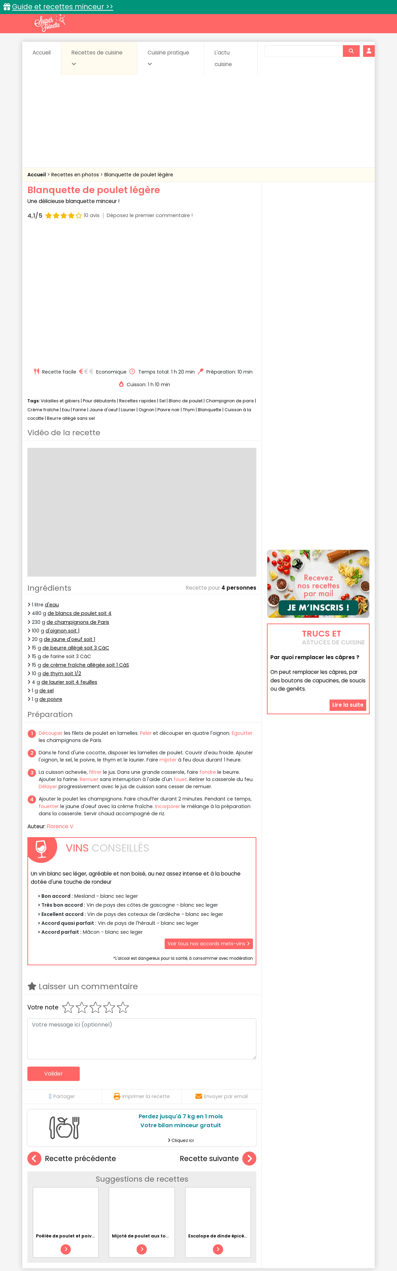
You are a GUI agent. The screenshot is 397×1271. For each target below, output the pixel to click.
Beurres (120, 1177)
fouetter (49, 676)
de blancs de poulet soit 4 (80, 483)
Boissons (150, 1177)
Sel (162, 271)
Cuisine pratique (168, 58)
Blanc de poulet (186, 271)
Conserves (250, 1177)
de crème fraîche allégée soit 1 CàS (85, 534)
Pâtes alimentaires (62, 1191)
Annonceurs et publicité (62, 1244)
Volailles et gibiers (60, 271)
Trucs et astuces (294, 1163)
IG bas (252, 1184)
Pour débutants (99, 271)
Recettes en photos (75, 174)
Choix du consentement (278, 1251)
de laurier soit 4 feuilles (69, 552)
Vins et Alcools (308, 1191)
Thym (189, 279)
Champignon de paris (230, 271)
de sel (46, 560)
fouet (180, 649)
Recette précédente (71, 1029)
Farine (79, 279)
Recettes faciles (105, 1163)
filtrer (95, 642)
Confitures (214, 1177)
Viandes (271, 1191)
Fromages (222, 1184)
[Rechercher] (351, 51)
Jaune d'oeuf (103, 279)
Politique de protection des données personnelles (184, 1251)
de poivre (50, 569)
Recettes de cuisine (97, 58)
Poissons (104, 1191)
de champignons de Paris (78, 491)
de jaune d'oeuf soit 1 (69, 509)
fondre (208, 642)
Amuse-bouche (82, 1177)
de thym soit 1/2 (61, 543)
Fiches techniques (233, 1163)
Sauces (160, 1191)
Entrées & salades (87, 1184)
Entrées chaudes (136, 1184)
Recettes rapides (137, 271)
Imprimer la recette (142, 966)
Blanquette (209, 279)
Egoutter (242, 603)
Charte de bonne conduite (304, 1244)
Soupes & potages (200, 1191)
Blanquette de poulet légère (138, 174)
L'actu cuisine (223, 58)
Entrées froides (183, 1184)
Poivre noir (168, 279)
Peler (146, 603)
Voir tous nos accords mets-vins (209, 813)
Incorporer (167, 676)
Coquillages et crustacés (301, 1177)
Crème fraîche (43, 279)
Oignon (146, 279)
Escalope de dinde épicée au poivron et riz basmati (247, 1106)
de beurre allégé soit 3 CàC (75, 517)
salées (132, 1191)
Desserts (45, 1184)
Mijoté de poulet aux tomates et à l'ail (156, 1106)
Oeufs (310, 1184)
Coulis (347, 1177)
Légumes (281, 1184)
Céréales (181, 1177)
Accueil (42, 52)
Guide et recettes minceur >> (62, 7)
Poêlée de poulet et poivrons (69, 1106)
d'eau (52, 474)
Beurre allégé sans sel (71, 288)
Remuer (89, 649)
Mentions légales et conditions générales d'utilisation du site (196, 1244)
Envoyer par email (221, 966)
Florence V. (60, 696)
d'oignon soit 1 (62, 500)
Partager (62, 966)
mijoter (168, 629)
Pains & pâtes (342, 1184)
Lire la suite (347, 661)
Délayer (48, 656)
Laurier (128, 279)
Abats (46, 1177)
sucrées (242, 1191)
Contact (109, 1244)
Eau (66, 279)
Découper (51, 603)
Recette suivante (218, 1029)
